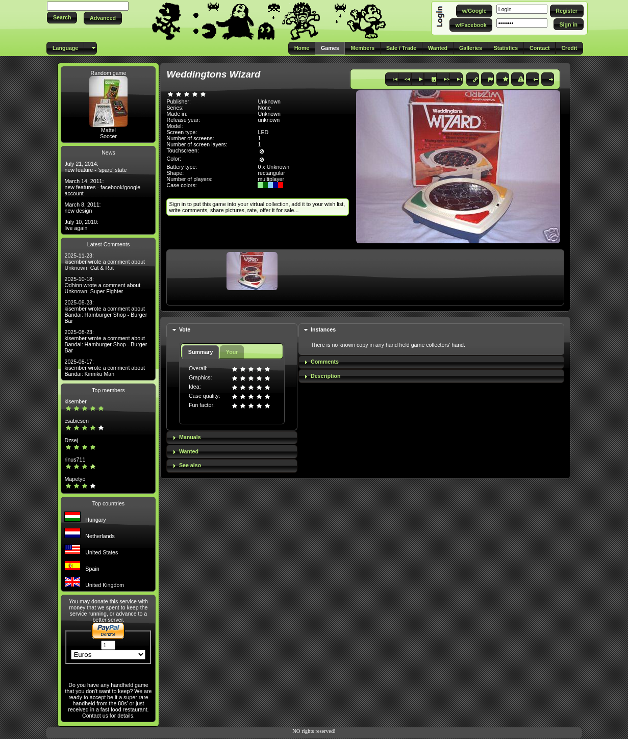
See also (190, 465)
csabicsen (76, 421)
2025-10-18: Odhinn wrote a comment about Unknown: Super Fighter (102, 285)
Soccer (108, 136)
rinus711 (74, 459)
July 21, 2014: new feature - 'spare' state (95, 167)
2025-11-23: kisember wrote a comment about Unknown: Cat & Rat (104, 261)
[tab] (231, 330)
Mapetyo (74, 479)
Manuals (190, 437)
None (264, 108)
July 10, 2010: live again (81, 225)
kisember (75, 401)
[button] (62, 17)
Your (232, 352)
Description (326, 376)
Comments (325, 362)
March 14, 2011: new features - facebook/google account (102, 187)
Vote (184, 329)
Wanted (188, 451)
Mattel (108, 130)
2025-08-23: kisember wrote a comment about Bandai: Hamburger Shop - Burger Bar (105, 311)
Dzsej (71, 440)
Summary (200, 352)
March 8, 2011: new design (82, 207)
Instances (323, 329)
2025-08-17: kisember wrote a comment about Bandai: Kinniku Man (104, 368)
